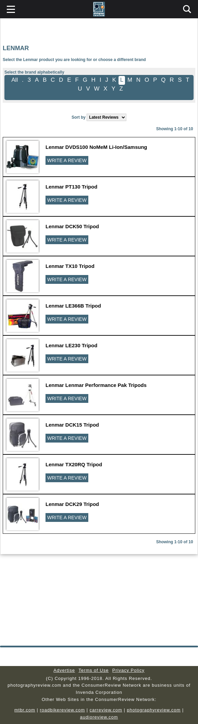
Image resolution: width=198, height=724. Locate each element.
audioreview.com (99, 717)
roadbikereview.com (62, 709)
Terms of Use (93, 670)
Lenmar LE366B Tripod (73, 306)
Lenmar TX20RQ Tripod (74, 464)
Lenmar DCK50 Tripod (72, 226)
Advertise (64, 670)
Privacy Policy (128, 670)
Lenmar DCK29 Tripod (72, 504)
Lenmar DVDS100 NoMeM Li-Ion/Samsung (96, 147)
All (15, 80)
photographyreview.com (153, 709)
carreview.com (106, 709)
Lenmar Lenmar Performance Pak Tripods (96, 385)
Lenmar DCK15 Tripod (72, 425)
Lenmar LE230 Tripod (71, 345)
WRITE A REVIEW (67, 160)
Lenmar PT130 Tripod (71, 187)
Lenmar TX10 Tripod (70, 266)
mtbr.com (24, 709)
